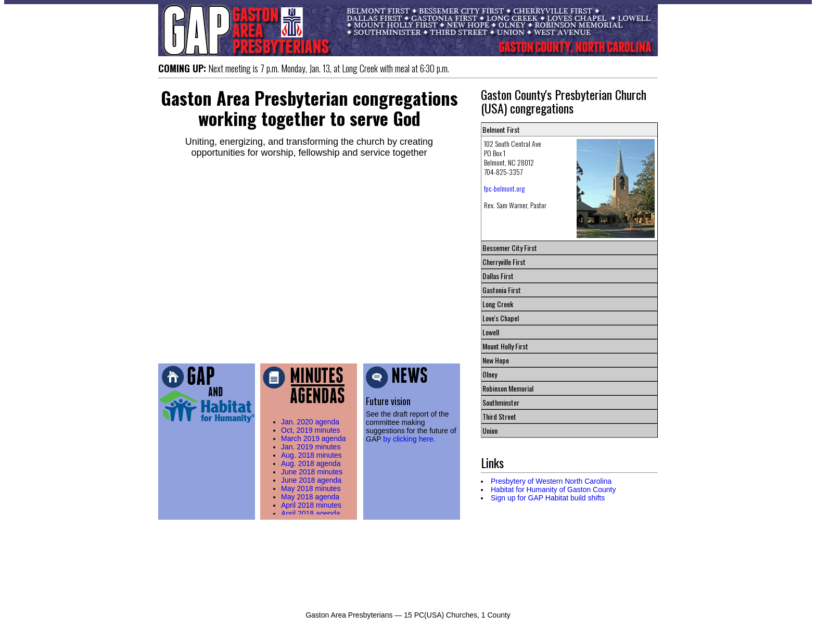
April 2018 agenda (310, 513)
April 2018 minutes (311, 505)
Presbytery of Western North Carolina (551, 481)
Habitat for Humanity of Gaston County (553, 489)
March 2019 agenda (313, 438)
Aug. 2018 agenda (310, 463)
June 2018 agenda (311, 480)
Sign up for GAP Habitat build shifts (548, 498)
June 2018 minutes (311, 472)
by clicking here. (409, 439)
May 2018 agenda (310, 497)
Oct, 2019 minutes (310, 430)
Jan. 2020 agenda (310, 422)
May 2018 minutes (310, 488)
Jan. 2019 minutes (310, 447)
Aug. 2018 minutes (311, 455)
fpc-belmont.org (504, 188)
